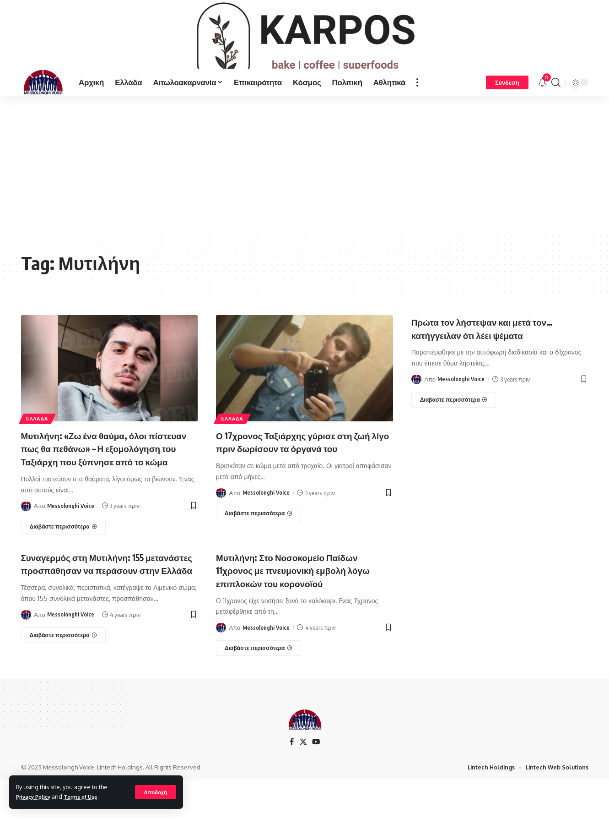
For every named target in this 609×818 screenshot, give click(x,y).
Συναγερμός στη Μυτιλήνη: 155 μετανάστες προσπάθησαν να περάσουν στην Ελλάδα (93, 607)
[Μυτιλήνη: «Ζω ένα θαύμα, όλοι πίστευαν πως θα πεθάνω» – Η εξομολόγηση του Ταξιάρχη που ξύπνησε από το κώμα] (63, 564)
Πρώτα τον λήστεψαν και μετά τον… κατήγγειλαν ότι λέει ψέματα (494, 353)
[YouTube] (316, 780)
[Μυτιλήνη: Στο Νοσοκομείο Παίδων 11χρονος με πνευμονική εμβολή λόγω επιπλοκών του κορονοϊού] (258, 686)
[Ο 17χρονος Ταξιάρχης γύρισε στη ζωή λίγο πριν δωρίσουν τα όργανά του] (258, 551)
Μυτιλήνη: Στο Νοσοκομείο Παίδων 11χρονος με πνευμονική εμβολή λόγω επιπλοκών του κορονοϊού (298, 607)
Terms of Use (89, 796)
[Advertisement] (304, 189)
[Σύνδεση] (507, 107)
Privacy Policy (36, 796)
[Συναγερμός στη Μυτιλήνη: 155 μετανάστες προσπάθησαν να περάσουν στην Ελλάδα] (63, 686)
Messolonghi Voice (71, 543)
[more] (417, 107)
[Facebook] (291, 780)
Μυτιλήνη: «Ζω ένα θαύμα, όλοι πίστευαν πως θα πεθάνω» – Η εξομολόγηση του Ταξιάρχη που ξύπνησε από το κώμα (96, 479)
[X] (303, 780)
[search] (555, 107)
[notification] (542, 107)
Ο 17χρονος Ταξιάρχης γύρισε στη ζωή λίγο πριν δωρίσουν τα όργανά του (299, 472)
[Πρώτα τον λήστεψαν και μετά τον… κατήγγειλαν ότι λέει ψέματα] (453, 424)
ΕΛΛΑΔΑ (39, 442)
